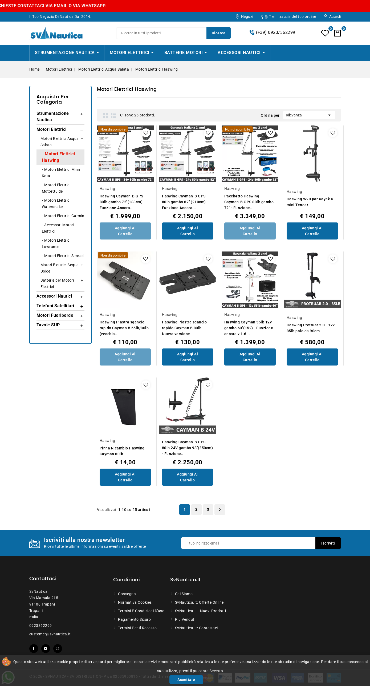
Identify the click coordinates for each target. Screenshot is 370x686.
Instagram (57, 648)
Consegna (127, 594)
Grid (105, 115)
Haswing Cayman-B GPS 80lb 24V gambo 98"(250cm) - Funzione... (187, 448)
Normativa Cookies (135, 602)
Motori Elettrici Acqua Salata (59, 141)
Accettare (186, 679)
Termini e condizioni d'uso (141, 611)
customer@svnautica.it (50, 634)
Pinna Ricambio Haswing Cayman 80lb (122, 451)
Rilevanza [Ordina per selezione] (309, 114)
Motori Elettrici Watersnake (56, 203)
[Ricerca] (173, 33)
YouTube (45, 648)
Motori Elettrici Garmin (64, 216)
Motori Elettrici (51, 129)
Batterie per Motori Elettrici (57, 283)
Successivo (219, 509)
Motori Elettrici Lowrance (56, 243)
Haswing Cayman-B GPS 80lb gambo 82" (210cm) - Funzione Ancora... (185, 202)
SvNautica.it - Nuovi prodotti (200, 611)
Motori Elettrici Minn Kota (61, 172)
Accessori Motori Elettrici (58, 228)
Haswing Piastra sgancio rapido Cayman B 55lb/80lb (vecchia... (124, 328)
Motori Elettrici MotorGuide (56, 188)
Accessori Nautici (54, 296)
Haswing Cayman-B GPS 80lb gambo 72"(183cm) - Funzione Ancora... (122, 202)
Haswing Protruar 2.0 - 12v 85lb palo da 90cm (311, 328)
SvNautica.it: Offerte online (199, 602)
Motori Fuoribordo (55, 315)
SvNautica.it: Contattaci (196, 628)
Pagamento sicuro (134, 619)
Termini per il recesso (137, 628)
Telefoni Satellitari (55, 305)
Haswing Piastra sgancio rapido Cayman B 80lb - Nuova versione (184, 328)
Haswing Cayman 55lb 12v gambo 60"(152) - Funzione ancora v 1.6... (248, 328)
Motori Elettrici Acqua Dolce (59, 268)
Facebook (33, 648)
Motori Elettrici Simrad (64, 256)
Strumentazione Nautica (52, 116)
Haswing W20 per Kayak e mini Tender (310, 202)
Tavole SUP (48, 324)
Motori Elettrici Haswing (58, 157)
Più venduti (185, 619)
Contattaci (43, 579)
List (113, 115)
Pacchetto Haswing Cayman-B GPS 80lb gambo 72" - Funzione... (249, 202)
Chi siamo (184, 594)
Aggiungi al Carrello (125, 231)
